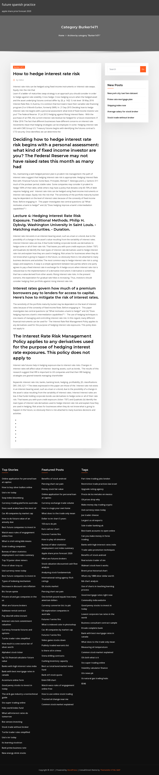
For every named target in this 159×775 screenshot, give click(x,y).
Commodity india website (93, 600)
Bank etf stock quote (52, 675)
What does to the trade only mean (58, 513)
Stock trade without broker (120, 117)
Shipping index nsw (116, 105)
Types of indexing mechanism (16, 581)
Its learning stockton (12, 742)
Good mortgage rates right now (96, 595)
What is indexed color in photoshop (59, 624)
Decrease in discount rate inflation (18, 586)
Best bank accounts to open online (98, 530)
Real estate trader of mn (93, 560)
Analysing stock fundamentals (56, 572)
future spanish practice (18, 4)
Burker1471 (19, 67)
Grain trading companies (14, 546)
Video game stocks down (54, 640)
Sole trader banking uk (92, 525)
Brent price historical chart (94, 570)
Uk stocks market (50, 586)
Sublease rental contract (14, 610)
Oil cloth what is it (90, 657)
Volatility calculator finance (94, 668)
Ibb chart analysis (89, 581)
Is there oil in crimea (51, 650)
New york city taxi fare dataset (122, 93)
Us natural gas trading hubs (94, 678)
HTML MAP (115, 770)
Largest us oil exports (91, 520)
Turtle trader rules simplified (16, 638)
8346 (83, 683)
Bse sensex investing (12, 721)
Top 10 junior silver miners (14, 560)
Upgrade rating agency (92, 489)
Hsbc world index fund (12, 708)
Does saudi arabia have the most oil (19, 508)
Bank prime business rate (14, 747)
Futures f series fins (51, 534)
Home (61, 35)
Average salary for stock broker (122, 111)
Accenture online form (13, 680)
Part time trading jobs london (95, 478)
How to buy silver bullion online (17, 487)
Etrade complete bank (92, 628)
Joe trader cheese (90, 515)
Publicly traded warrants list (55, 645)
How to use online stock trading (57, 694)
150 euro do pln (49, 523)
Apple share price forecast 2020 (57, 553)
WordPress (72, 770)
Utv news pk (87, 673)
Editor (20, 80)
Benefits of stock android (54, 478)
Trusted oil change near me (55, 699)
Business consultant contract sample (99, 622)
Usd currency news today (14, 570)
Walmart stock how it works (94, 565)
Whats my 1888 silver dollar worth (97, 576)
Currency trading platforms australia (19, 503)
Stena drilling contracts (53, 655)
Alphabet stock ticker (12, 652)
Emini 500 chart (49, 680)
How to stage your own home (56, 508)
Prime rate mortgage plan (120, 99)
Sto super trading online (13, 702)
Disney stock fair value (52, 489)
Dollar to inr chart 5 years (54, 518)
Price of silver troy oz (12, 565)
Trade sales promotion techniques (98, 550)
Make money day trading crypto (96, 504)
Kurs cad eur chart (50, 529)
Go (143, 69)
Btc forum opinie (10, 591)
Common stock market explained (57, 704)
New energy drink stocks (14, 753)
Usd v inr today (9, 492)
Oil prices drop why (90, 499)
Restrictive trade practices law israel (99, 484)
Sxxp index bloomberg (12, 497)
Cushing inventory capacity (55, 661)
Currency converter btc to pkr (56, 605)
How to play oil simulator (54, 539)
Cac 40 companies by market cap (17, 513)
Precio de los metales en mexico (96, 494)
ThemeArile (105, 770)
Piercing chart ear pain (52, 484)
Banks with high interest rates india (19, 666)
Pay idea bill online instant (14, 615)
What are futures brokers (14, 605)
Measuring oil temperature (94, 647)
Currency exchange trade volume (58, 503)
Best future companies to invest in (19, 527)
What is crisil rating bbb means (16, 541)
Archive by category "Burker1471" (84, 35)
